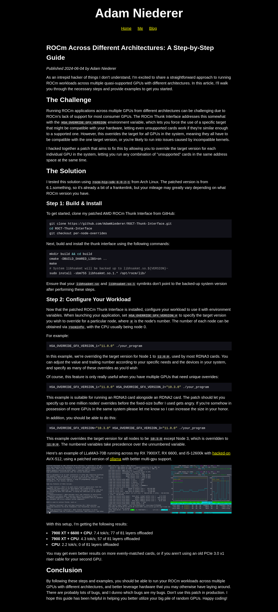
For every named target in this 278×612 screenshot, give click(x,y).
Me (140, 28)
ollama (115, 459)
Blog (153, 28)
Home (126, 28)
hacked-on (221, 453)
